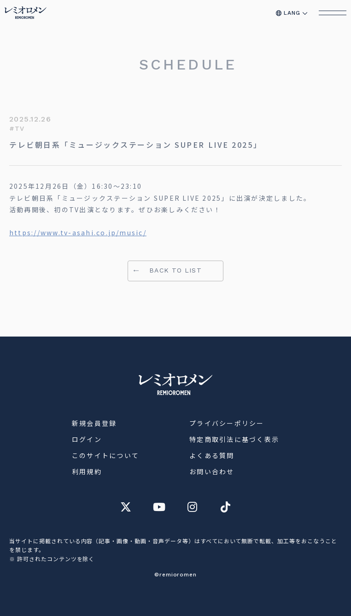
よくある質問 (211, 455)
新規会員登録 (94, 423)
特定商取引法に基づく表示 (234, 439)
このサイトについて (105, 455)
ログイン (87, 439)
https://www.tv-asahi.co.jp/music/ (77, 232)
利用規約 (87, 471)
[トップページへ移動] (26, 12)
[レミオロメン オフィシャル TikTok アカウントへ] (225, 507)
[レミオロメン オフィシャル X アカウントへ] (125, 507)
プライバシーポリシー (226, 423)
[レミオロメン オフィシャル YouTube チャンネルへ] (159, 507)
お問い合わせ (211, 471)
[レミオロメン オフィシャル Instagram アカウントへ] (192, 507)
